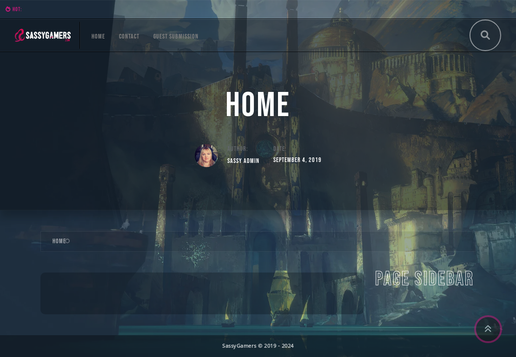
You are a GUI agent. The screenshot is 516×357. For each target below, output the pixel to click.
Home (98, 36)
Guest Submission (175, 36)
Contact (129, 36)
